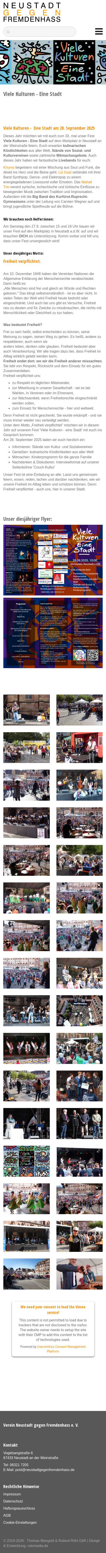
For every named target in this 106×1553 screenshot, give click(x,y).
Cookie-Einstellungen (20, 1522)
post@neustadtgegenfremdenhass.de (44, 1470)
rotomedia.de (37, 1546)
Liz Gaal (64, 172)
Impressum (12, 1494)
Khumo (9, 167)
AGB (7, 1515)
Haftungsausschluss (19, 1508)
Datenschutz (13, 1501)
